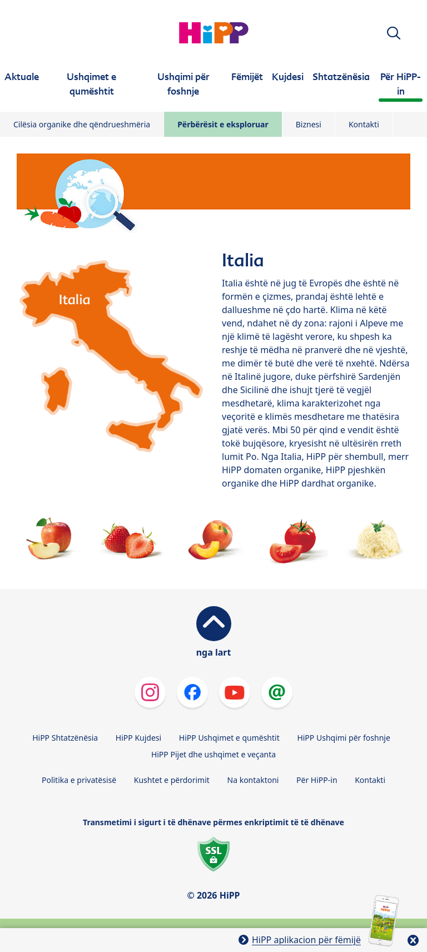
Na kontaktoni (253, 780)
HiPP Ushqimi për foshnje (343, 737)
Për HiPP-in (316, 780)
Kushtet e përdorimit (172, 780)
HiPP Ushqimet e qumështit (229, 737)
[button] (393, 33)
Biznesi (308, 124)
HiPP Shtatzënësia (65, 737)
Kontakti (364, 124)
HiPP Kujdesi (138, 737)
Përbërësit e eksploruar (223, 124)
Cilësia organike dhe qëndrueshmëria (81, 124)
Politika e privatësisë (79, 780)
